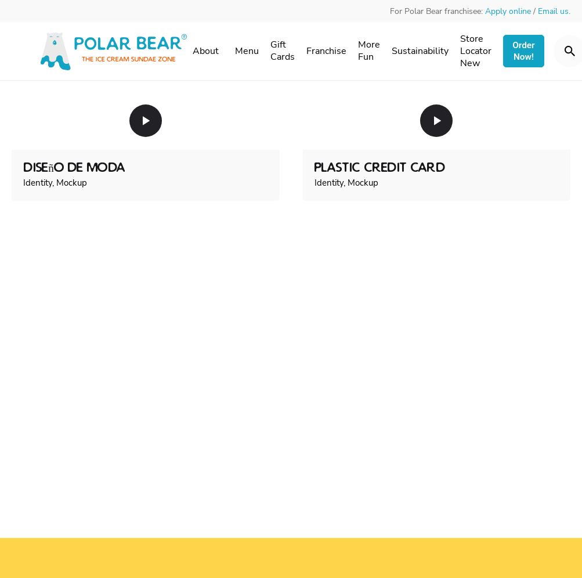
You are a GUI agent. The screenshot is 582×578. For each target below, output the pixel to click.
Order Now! (523, 51)
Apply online (508, 11)
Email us (553, 11)
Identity (37, 183)
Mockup (71, 183)
